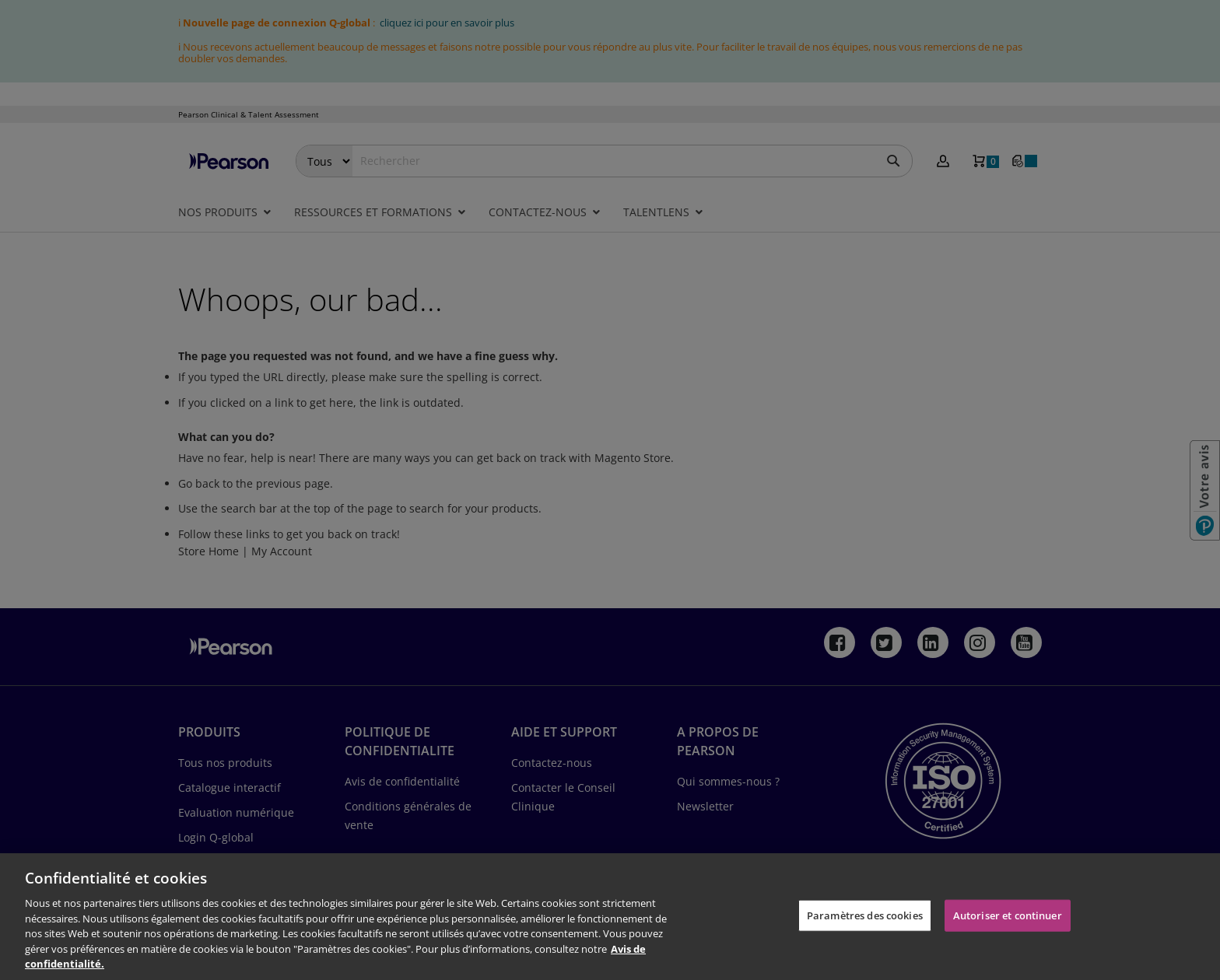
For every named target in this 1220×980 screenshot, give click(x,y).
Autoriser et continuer (1007, 915)
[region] (610, 916)
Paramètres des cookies (865, 915)
